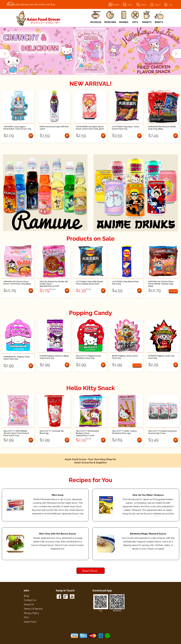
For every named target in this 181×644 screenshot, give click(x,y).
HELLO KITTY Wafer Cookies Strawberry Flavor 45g (124, 432)
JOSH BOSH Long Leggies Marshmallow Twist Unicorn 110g (17, 128)
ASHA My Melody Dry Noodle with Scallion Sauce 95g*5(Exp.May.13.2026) (54, 284)
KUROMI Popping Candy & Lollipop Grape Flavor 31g (54, 357)
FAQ (26, 617)
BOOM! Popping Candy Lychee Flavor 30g (125, 357)
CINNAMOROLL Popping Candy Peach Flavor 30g (16, 358)
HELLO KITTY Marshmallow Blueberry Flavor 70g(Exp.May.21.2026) (87, 433)
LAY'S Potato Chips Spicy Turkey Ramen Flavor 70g (125, 128)
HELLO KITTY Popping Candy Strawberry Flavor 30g (88, 357)
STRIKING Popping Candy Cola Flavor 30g (161, 357)
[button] (5, 53)
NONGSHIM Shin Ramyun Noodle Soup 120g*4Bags (162, 128)
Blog (26, 595)
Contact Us (30, 600)
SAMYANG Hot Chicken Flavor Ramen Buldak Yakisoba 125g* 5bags (161, 284)
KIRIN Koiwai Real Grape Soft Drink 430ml (54, 128)
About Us (29, 604)
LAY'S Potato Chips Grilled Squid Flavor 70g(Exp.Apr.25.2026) (89, 283)
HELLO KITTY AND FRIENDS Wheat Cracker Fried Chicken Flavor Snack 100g (16, 433)
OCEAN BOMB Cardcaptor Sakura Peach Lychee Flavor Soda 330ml (90, 128)
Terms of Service (33, 608)
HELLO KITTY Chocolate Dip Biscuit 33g (52, 432)
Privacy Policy (31, 613)
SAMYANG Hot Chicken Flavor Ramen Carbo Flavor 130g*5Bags (17, 283)
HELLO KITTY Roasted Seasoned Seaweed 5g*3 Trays (162, 432)
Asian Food (30, 621)
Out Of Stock (173, 291)
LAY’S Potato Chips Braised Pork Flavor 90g (125, 283)
